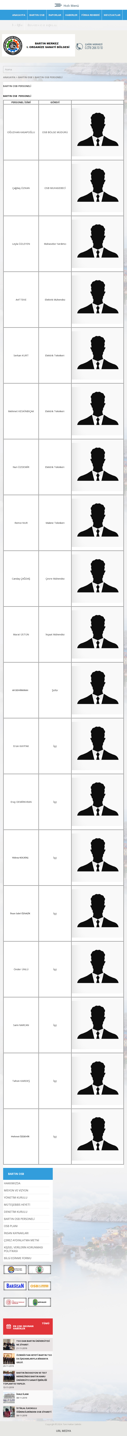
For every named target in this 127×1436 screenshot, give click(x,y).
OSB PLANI (11, 1226)
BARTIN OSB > (26, 77)
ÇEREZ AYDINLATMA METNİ (21, 1240)
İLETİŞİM (17, 25)
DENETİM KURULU (15, 1212)
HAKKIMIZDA (12, 1183)
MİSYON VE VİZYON (16, 1190)
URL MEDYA (63, 1431)
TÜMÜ (45, 1323)
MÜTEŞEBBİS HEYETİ (17, 1204)
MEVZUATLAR (112, 15)
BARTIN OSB (36, 15)
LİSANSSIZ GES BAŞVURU (42, 25)
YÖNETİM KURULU (15, 1197)
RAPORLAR (55, 15)
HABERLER (71, 15)
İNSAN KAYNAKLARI (16, 1233)
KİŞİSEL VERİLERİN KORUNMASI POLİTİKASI (23, 1249)
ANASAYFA (18, 15)
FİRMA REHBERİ (91, 15)
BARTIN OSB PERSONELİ (49, 77)
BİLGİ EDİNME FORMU (17, 1258)
